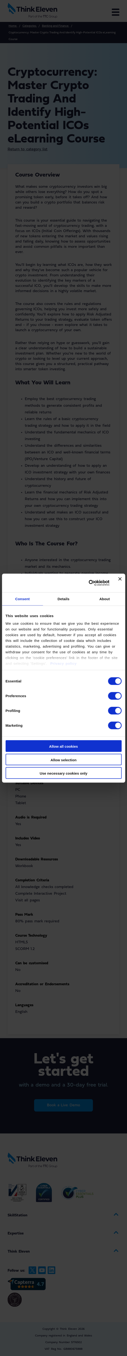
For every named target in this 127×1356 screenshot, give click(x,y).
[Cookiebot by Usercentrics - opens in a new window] (88, 583)
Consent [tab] (22, 599)
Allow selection (63, 760)
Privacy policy (62, 663)
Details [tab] (64, 599)
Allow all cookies (63, 746)
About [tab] (104, 599)
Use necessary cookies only (63, 773)
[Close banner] (120, 583)
